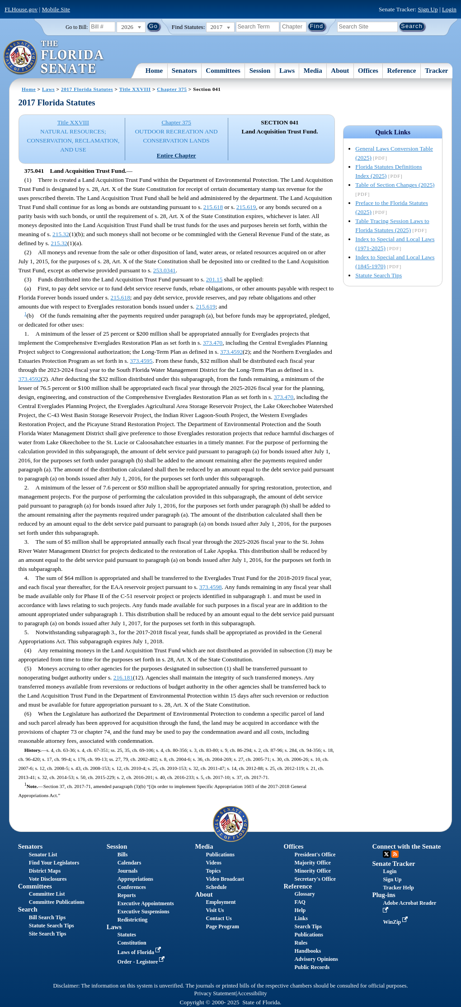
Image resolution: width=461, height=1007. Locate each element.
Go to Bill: (77, 27)
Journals (128, 871)
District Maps (45, 871)
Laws (287, 70)
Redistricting (133, 920)
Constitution (132, 943)
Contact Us (219, 918)
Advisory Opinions (316, 959)
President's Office (315, 854)
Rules (301, 943)
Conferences (132, 887)
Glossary (305, 894)
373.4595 (141, 360)
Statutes (127, 934)
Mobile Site (56, 9)
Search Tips (308, 926)
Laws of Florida (140, 952)
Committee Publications (57, 902)
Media (313, 70)
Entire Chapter (176, 155)
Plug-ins (383, 894)
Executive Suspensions (143, 911)
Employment (221, 902)
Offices (368, 70)
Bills (123, 854)
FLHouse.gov (21, 9)
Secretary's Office (315, 879)
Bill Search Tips (47, 917)
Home (154, 70)
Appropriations (135, 879)
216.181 (123, 677)
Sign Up (428, 9)
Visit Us (215, 910)
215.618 (213, 207)
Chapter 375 (172, 89)
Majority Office (313, 863)
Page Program (222, 926)
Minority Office (313, 871)
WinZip (396, 922)
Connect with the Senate (406, 846)
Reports (127, 895)
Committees (223, 70)
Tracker (436, 70)
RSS (395, 854)
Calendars (129, 863)
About (340, 70)
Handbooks (308, 951)
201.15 (214, 279)
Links (301, 918)
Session (260, 70)
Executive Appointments (146, 903)
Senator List (43, 854)
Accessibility (252, 993)
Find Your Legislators (54, 863)
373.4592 (231, 351)
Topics (213, 871)
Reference (401, 70)
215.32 (60, 234)
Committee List (47, 894)
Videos (213, 863)
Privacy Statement (214, 993)
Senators (184, 70)
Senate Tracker (393, 863)
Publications (220, 854)
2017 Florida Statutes (87, 89)
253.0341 (164, 270)
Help (300, 910)
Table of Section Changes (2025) (394, 184)
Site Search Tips (47, 934)
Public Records (312, 967)
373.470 (212, 342)
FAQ (300, 902)
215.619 (246, 207)
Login (449, 9)
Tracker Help (398, 887)
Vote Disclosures (48, 879)
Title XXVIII (135, 89)
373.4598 (210, 587)
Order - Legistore (142, 962)
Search (28, 909)
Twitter (386, 854)
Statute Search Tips (378, 275)
